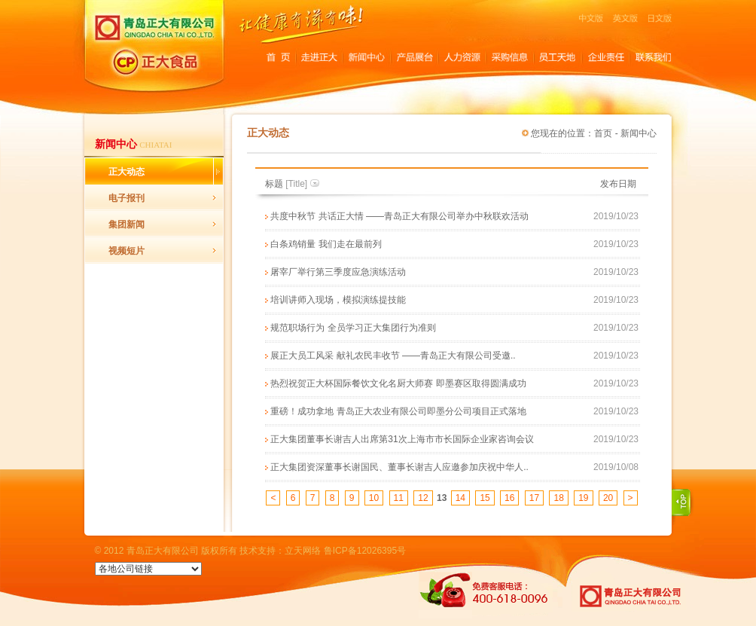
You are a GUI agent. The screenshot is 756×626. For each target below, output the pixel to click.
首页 (603, 133)
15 (484, 498)
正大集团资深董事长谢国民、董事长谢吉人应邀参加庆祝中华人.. (399, 467)
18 (558, 498)
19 (583, 498)
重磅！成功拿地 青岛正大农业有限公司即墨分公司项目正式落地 (398, 411)
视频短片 (126, 251)
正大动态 (126, 171)
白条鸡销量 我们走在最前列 (325, 244)
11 (399, 498)
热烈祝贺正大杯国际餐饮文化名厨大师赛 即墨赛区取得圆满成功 (398, 383)
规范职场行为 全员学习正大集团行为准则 (352, 327)
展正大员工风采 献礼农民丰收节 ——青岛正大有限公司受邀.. (392, 355)
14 (460, 498)
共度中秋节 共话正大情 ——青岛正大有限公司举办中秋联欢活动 (399, 216)
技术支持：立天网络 (280, 550)
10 (374, 498)
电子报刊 (126, 198)
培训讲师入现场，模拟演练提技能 (338, 300)
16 (509, 498)
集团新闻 (126, 224)
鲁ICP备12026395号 (365, 550)
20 (608, 498)
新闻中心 (638, 133)
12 (423, 498)
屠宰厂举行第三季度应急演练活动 (338, 272)
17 (534, 498)
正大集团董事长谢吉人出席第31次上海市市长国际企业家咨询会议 (401, 439)
